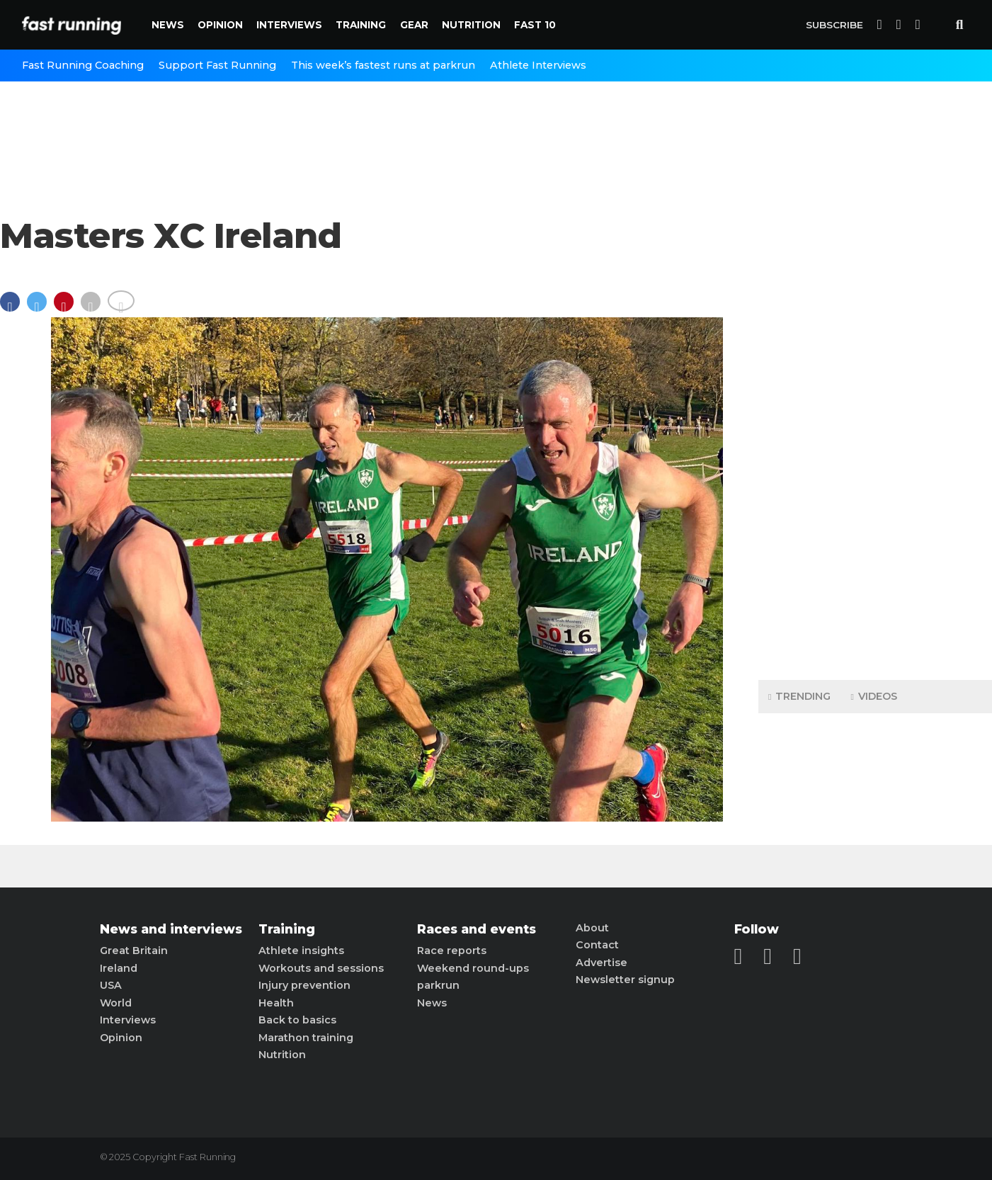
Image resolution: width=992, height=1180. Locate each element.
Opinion (220, 24)
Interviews (289, 24)
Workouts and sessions (321, 968)
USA (111, 985)
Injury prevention (304, 985)
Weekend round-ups (473, 968)
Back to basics (297, 1020)
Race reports (451, 950)
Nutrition (471, 24)
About (592, 928)
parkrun (438, 985)
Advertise (601, 963)
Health (276, 1003)
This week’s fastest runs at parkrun (383, 65)
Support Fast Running (217, 65)
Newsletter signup (625, 980)
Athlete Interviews (538, 65)
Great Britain (134, 950)
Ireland (118, 968)
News (168, 24)
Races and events (476, 929)
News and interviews (171, 929)
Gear (414, 24)
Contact (597, 945)
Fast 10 (535, 24)
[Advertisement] (875, 446)
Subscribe (834, 24)
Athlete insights (301, 950)
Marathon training (305, 1038)
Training (361, 24)
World (116, 1003)
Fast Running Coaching (83, 65)
